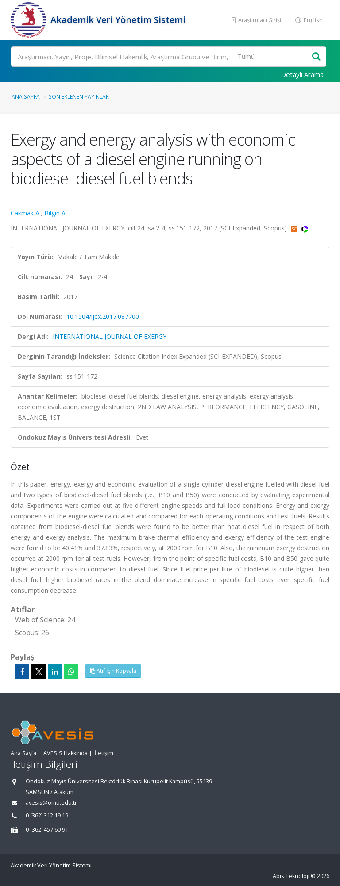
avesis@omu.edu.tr (51, 802)
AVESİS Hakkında (65, 753)
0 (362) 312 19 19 (47, 815)
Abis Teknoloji (291, 876)
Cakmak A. (26, 213)
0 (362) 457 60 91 (47, 829)
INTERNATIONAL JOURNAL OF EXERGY (109, 336)
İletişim (104, 753)
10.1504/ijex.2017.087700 (102, 316)
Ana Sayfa (26, 96)
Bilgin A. (55, 213)
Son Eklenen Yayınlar (79, 96)
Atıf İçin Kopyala (113, 671)
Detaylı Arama (302, 74)
